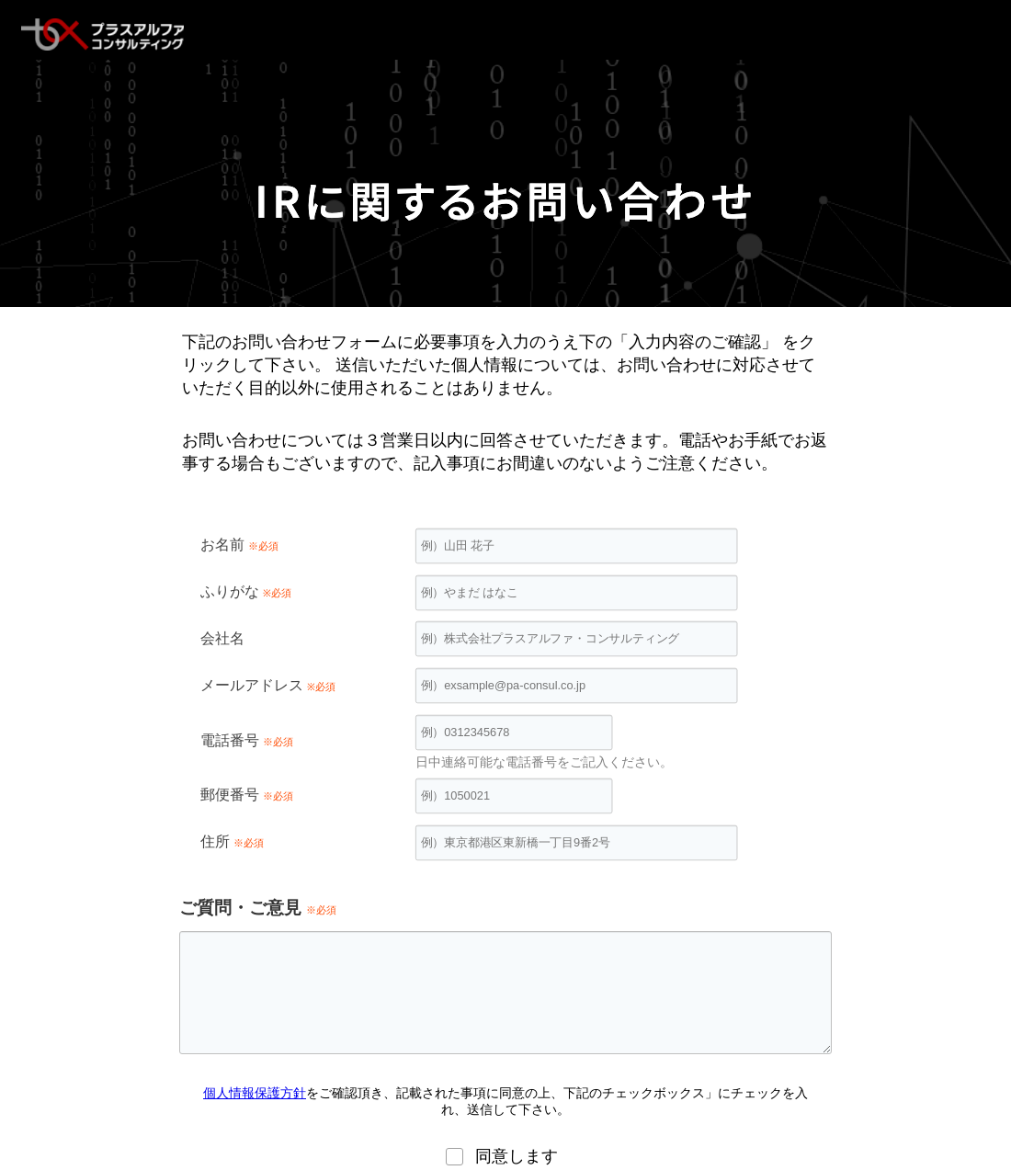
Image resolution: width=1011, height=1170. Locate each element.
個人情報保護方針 (254, 1092)
